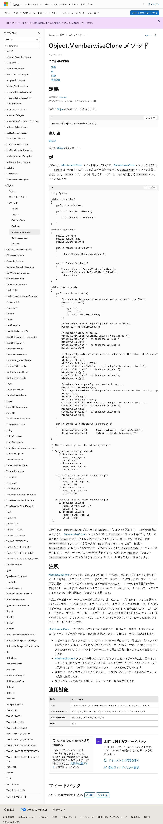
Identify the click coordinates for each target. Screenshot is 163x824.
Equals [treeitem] (14, 208)
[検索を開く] (143, 4)
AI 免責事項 (8, 817)
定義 (53, 67)
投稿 (55, 817)
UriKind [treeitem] (10, 686)
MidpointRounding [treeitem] (15, 80)
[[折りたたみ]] (39, 33)
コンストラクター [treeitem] (18, 196)
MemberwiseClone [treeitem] (20, 231)
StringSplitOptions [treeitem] (15, 453)
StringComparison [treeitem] (15, 441)
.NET (62, 35)
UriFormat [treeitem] (11, 669)
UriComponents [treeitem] (14, 663)
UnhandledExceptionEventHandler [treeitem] (22, 646)
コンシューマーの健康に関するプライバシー (102, 817)
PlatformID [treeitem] (11, 290)
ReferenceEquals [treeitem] (19, 237)
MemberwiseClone (71, 165)
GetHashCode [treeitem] (18, 220)
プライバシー (67, 817)
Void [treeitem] (8, 778)
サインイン (153, 4)
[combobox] (22, 39)
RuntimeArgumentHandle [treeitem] (18, 360)
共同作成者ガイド (70, 765)
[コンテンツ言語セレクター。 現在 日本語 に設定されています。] (9, 809)
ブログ (43, 817)
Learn (52, 35)
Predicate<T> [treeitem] (13, 301)
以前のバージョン (27, 817)
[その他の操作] (155, 35)
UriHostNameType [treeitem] (15, 681)
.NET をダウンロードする (144, 12)
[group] (103, 357)
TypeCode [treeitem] (11, 581)
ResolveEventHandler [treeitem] (16, 354)
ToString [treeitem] (15, 243)
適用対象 (55, 79)
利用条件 (135, 817)
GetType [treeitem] (15, 226)
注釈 (53, 75)
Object (60, 109)
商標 (146, 817)
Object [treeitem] (12, 191)
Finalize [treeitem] (14, 214)
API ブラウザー (76, 35)
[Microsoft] (6, 4)
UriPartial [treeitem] (10, 698)
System (63, 97)
